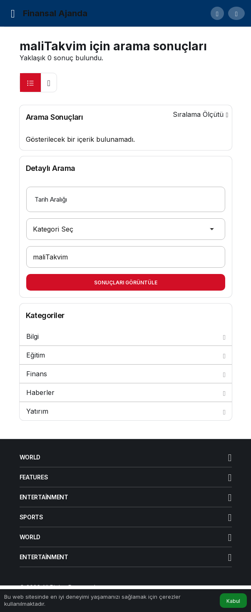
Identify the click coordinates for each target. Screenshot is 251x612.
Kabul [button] (233, 601)
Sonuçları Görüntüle (125, 282)
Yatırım (125, 411)
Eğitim (125, 355)
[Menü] (13, 13)
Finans (125, 374)
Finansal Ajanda (55, 13)
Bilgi (125, 336)
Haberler (125, 392)
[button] (217, 13)
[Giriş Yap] (236, 13)
